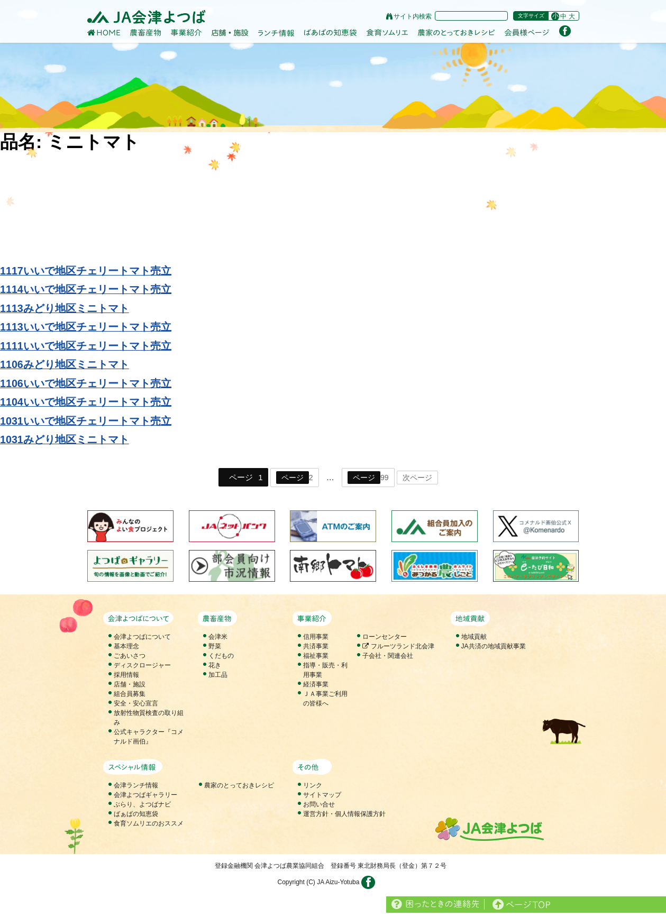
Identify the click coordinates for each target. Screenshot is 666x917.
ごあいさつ (129, 655)
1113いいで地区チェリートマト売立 (85, 327)
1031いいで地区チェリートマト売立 (85, 421)
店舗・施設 (129, 684)
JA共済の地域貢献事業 (493, 646)
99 (368, 477)
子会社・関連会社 (387, 655)
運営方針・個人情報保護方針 (344, 814)
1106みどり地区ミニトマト (64, 364)
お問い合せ (319, 804)
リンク (312, 785)
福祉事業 (316, 655)
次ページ (417, 477)
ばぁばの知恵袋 (136, 814)
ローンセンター (384, 636)
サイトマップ (322, 795)
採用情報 (126, 674)
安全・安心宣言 (136, 703)
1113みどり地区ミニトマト (64, 308)
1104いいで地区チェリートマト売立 (85, 402)
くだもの (221, 655)
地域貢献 (474, 636)
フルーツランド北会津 (398, 646)
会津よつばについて (142, 636)
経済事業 (316, 684)
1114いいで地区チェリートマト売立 (85, 289)
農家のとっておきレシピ (239, 785)
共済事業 (316, 646)
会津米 (217, 636)
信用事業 (316, 636)
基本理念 (126, 646)
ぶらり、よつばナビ (142, 804)
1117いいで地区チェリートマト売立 (85, 271)
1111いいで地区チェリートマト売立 (85, 346)
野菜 (214, 646)
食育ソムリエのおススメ (149, 823)
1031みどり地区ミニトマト (64, 439)
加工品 (217, 674)
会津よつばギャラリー (145, 795)
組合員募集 (129, 694)
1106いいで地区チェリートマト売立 (85, 383)
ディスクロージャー (142, 665)
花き (214, 665)
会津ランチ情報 (136, 785)
